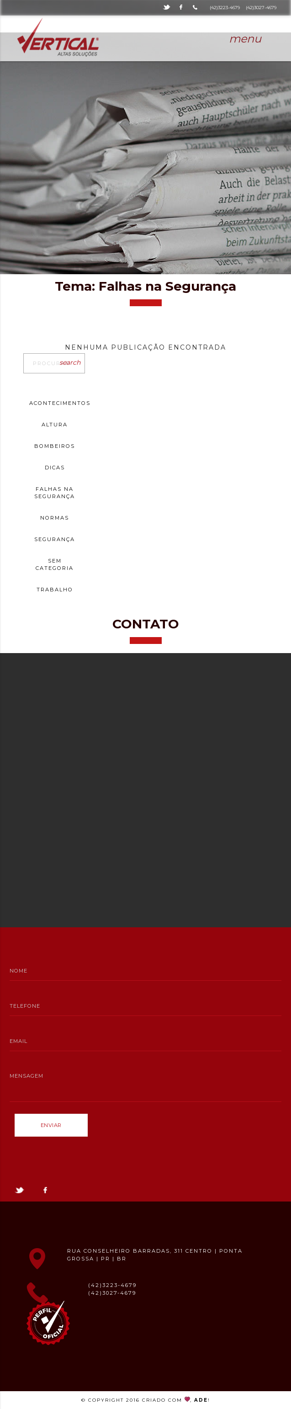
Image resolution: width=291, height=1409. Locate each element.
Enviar (51, 1125)
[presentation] (84, 1159)
